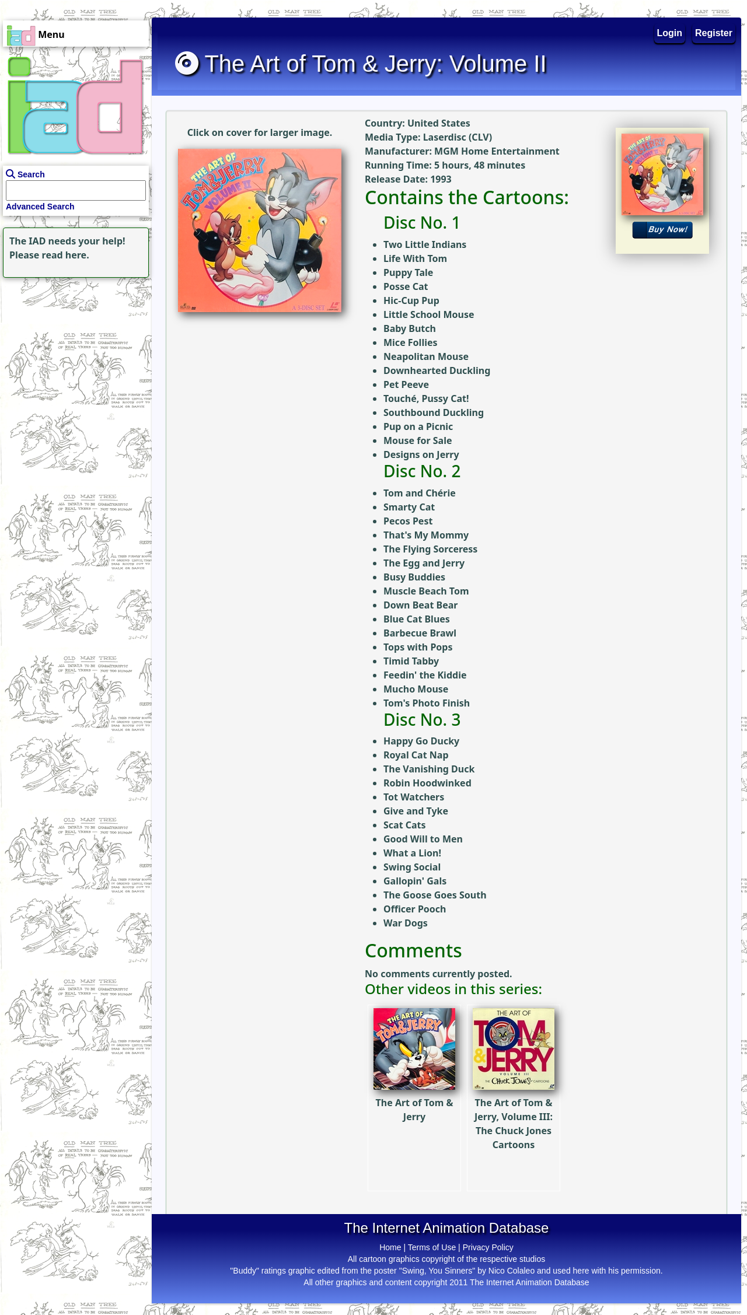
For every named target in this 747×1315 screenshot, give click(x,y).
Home (390, 1247)
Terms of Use (432, 1247)
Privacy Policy (488, 1247)
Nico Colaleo (511, 1270)
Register (713, 33)
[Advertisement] (73, 353)
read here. (65, 255)
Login (670, 33)
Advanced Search (40, 206)
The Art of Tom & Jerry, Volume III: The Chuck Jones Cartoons (513, 1098)
